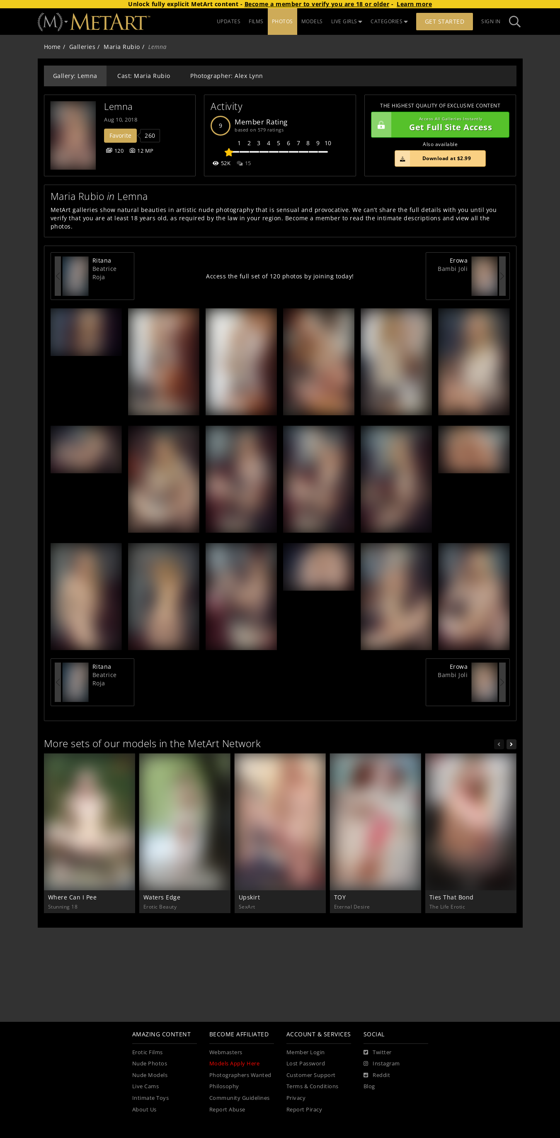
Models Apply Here (234, 1063)
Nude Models (150, 1075)
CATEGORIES (389, 21)
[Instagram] (382, 1063)
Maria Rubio (122, 47)
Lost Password (305, 1063)
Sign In (491, 21)
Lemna (118, 106)
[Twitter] (378, 1052)
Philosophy (224, 1086)
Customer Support (311, 1075)
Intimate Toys (150, 1097)
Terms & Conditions (312, 1086)
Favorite (120, 135)
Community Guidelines (239, 1097)
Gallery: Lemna (75, 76)
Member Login (305, 1052)
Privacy (296, 1097)
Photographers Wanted (240, 1075)
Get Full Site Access (438, 125)
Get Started (445, 21)
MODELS (312, 21)
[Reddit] (377, 1075)
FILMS (256, 21)
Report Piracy (304, 1109)
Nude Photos (149, 1063)
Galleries (82, 47)
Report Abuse (227, 1109)
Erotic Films (147, 1052)
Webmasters (225, 1052)
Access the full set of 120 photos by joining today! (280, 276)
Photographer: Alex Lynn (226, 76)
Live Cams (145, 1086)
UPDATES (229, 21)
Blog (369, 1086)
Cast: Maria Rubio (143, 76)
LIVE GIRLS (347, 21)
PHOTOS (282, 21)
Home (52, 47)
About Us (144, 1109)
